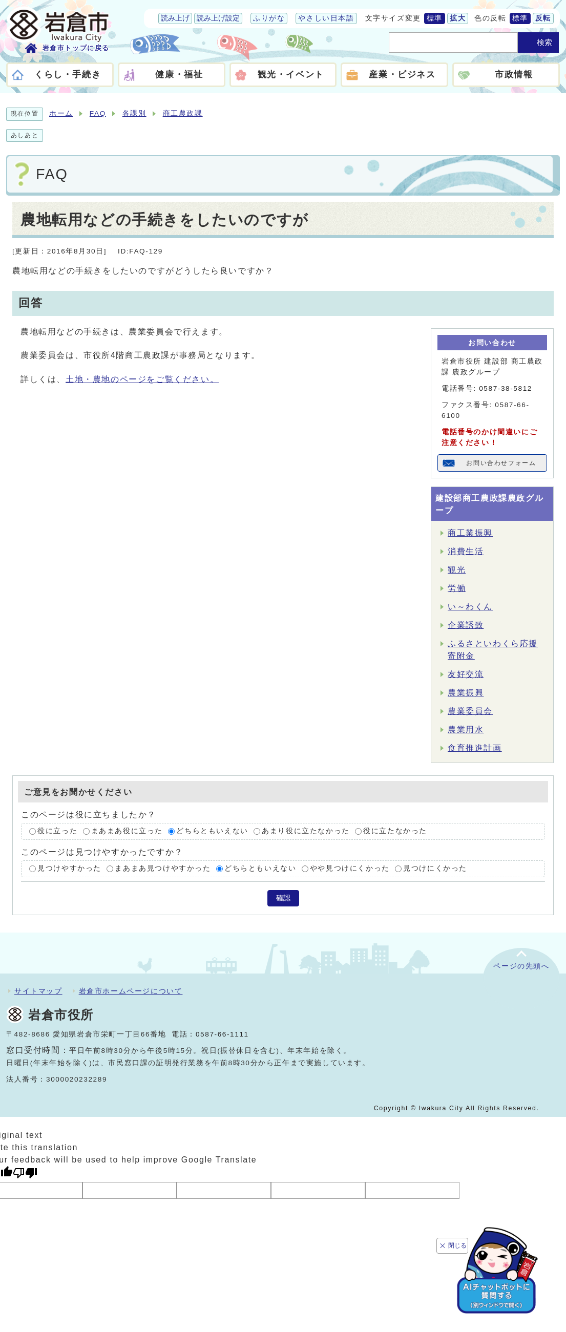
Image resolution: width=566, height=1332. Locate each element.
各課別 (134, 113)
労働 (457, 588)
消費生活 (466, 551)
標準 (435, 18)
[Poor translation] (25, 1173)
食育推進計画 (475, 748)
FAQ (98, 113)
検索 (544, 42)
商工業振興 (470, 532)
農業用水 (466, 729)
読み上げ (175, 18)
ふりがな (269, 18)
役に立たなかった (395, 831)
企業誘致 (466, 625)
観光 (457, 569)
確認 (283, 898)
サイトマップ (38, 991)
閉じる (458, 1244)
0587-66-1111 (222, 1034)
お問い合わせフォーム (501, 463)
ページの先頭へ (521, 966)
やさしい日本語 (326, 18)
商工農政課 (183, 113)
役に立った (57, 831)
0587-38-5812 (505, 388)
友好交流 (466, 674)
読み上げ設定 (218, 18)
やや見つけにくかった (350, 868)
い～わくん (470, 606)
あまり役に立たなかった (306, 831)
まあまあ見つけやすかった (163, 868)
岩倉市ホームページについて (131, 991)
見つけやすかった (69, 868)
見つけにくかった (435, 868)
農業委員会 (470, 711)
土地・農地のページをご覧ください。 (142, 379)
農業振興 (466, 692)
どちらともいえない (212, 831)
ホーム (61, 113)
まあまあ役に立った (127, 831)
